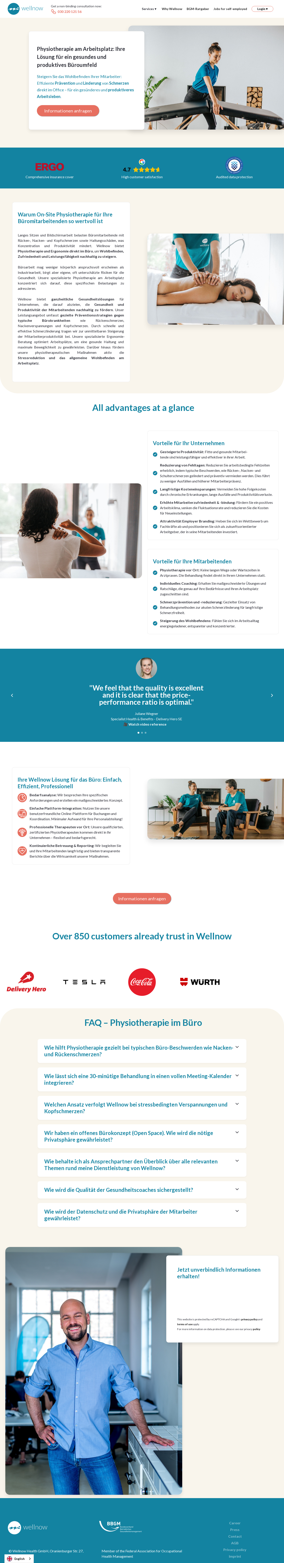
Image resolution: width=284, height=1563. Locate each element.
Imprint (235, 1556)
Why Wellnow (172, 9)
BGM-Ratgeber (198, 9)
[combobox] (19, 1558)
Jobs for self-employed (230, 9)
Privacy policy (234, 1549)
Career (235, 1523)
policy (256, 1329)
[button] (149, 9)
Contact (235, 1536)
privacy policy (249, 1319)
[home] (25, 9)
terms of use (185, 1324)
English (16, 1558)
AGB (235, 1543)
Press (235, 1529)
